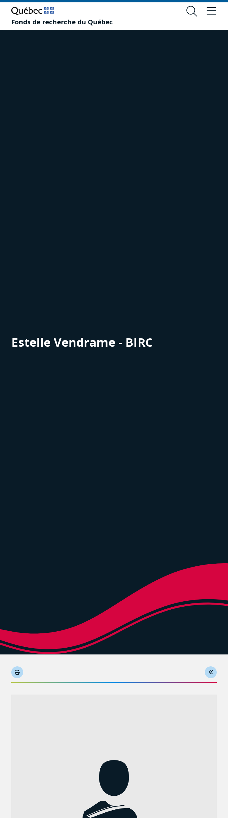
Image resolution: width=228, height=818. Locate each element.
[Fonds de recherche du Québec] (62, 21)
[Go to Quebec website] (32, 11)
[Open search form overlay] (191, 11)
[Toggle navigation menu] (211, 11)
